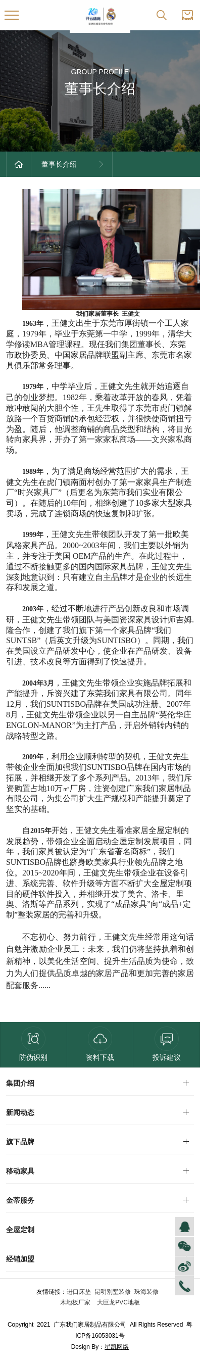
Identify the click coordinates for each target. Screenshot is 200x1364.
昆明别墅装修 (112, 1291)
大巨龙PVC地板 (117, 1302)
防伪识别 (33, 1044)
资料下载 (100, 1044)
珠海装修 (146, 1291)
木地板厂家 (76, 1302)
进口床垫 (79, 1291)
